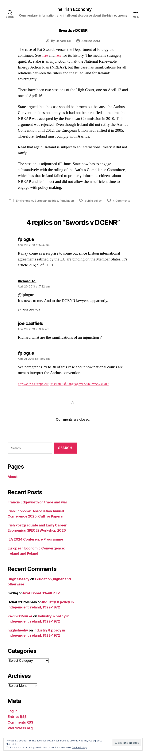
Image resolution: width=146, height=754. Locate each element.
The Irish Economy (73, 9)
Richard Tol (62, 41)
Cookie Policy (79, 747)
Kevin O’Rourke (20, 616)
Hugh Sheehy (18, 579)
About (12, 477)
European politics (47, 201)
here (45, 56)
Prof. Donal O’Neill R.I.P (41, 593)
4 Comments (124, 201)
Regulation (68, 201)
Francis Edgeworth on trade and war (37, 503)
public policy (96, 201)
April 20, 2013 (91, 41)
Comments (20, 723)
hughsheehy (18, 630)
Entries (17, 717)
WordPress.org (20, 728)
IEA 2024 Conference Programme (35, 540)
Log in (12, 711)
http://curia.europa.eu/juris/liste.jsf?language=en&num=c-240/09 (70, 384)
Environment (25, 201)
